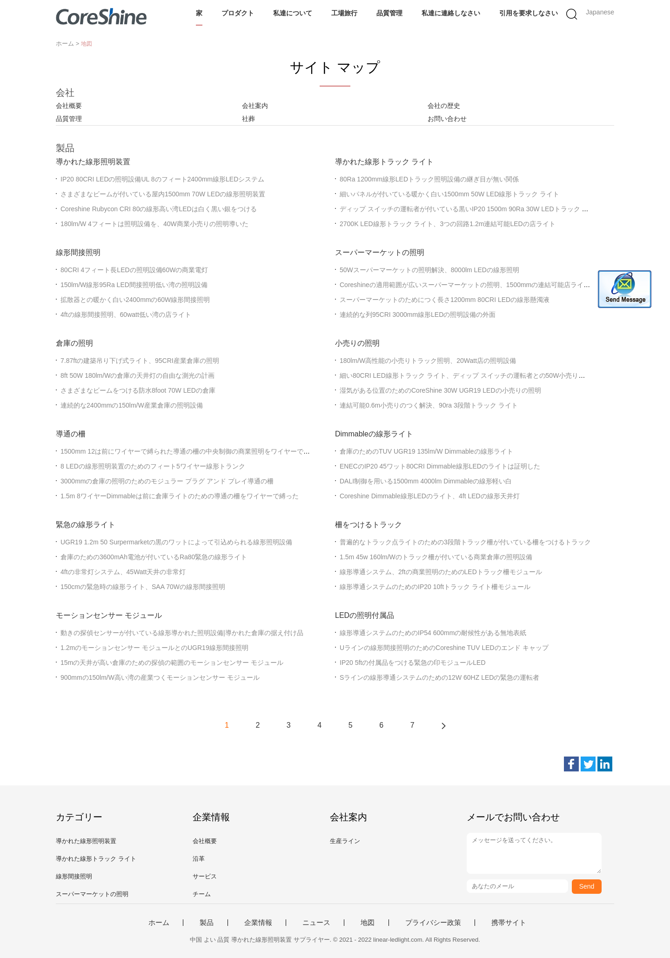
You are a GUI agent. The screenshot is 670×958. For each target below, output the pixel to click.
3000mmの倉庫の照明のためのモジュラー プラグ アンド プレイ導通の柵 (167, 481)
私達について (292, 13)
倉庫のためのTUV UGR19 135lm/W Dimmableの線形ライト (426, 451)
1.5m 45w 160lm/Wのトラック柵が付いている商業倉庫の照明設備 (436, 557)
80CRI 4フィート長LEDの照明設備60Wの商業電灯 (134, 270)
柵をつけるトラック (368, 525)
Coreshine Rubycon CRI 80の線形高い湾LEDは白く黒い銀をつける (158, 209)
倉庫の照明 (74, 343)
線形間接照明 (78, 252)
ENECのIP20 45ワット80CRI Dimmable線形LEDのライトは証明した (440, 466)
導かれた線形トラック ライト (384, 162)
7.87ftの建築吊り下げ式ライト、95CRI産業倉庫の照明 (139, 360)
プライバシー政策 (433, 922)
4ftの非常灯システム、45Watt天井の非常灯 (123, 572)
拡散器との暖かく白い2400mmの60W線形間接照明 (135, 299)
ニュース (316, 922)
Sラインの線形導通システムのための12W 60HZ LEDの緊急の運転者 (439, 677)
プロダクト (237, 13)
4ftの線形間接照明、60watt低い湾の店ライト (125, 314)
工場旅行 (344, 13)
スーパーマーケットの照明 (379, 252)
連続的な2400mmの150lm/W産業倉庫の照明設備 (131, 405)
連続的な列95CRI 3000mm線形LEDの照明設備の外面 (418, 314)
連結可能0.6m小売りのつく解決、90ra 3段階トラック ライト (429, 405)
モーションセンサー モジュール (109, 615)
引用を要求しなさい (528, 13)
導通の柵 (71, 434)
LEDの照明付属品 (364, 615)
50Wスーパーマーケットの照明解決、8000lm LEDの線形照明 (429, 270)
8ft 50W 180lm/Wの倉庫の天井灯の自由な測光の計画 (137, 375)
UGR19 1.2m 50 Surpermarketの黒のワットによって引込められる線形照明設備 (176, 542)
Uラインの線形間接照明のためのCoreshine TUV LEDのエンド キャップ (444, 647)
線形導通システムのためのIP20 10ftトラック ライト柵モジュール (435, 586)
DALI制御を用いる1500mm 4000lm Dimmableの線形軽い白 (426, 481)
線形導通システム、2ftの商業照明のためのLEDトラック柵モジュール (441, 572)
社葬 (248, 118)
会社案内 (255, 105)
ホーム (158, 922)
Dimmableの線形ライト (374, 434)
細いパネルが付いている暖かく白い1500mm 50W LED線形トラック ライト (449, 194)
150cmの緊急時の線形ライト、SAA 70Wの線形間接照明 (142, 586)
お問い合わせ (447, 118)
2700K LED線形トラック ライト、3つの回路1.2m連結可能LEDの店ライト (448, 224)
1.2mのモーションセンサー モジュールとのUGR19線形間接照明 (154, 647)
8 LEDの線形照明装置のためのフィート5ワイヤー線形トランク (152, 466)
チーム (202, 894)
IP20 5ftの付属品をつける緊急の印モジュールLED (413, 662)
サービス (205, 876)
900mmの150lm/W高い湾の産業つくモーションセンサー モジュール (160, 677)
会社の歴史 (444, 105)
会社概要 (69, 105)
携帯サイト (508, 922)
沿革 (199, 858)
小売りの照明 (357, 343)
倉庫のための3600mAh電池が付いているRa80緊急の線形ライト (153, 557)
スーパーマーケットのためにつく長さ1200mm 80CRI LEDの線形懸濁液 (444, 299)
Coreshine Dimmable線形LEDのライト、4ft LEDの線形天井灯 (430, 496)
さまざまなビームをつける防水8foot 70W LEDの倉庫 (137, 390)
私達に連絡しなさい (451, 13)
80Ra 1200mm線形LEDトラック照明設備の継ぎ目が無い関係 (429, 179)
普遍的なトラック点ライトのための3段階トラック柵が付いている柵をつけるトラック (465, 542)
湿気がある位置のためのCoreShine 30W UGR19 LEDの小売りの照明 (440, 390)
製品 (207, 922)
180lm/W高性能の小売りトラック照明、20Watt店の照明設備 (428, 360)
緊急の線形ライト (85, 525)
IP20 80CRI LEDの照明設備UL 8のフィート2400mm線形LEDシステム (162, 179)
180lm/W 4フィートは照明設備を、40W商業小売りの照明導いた (154, 224)
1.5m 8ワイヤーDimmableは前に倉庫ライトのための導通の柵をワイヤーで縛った (179, 496)
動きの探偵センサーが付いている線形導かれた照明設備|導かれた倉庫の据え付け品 (181, 632)
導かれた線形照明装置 (93, 162)
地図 (368, 922)
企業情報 (258, 922)
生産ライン (345, 840)
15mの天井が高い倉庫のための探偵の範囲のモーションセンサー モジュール (171, 662)
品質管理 (389, 13)
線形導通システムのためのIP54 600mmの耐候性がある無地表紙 (433, 632)
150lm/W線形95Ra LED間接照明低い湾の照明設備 (134, 284)
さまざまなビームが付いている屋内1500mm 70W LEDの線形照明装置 (162, 194)
